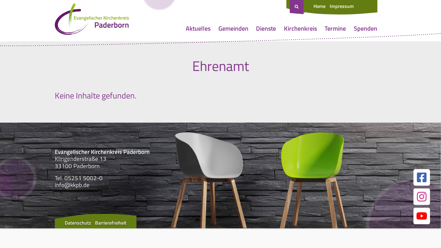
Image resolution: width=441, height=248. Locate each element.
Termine (335, 28)
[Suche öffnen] (297, 7)
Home (320, 6)
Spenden (365, 28)
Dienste (266, 28)
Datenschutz (78, 222)
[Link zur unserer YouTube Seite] (421, 216)
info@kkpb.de (72, 184)
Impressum (342, 6)
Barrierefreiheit (110, 222)
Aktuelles (198, 28)
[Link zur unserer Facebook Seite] (421, 177)
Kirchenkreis (300, 28)
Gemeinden (233, 28)
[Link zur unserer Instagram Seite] (421, 196)
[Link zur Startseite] (92, 20)
